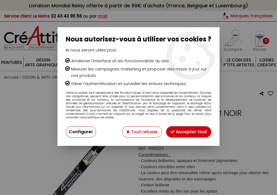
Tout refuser (142, 132)
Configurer (81, 132)
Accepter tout (188, 132)
